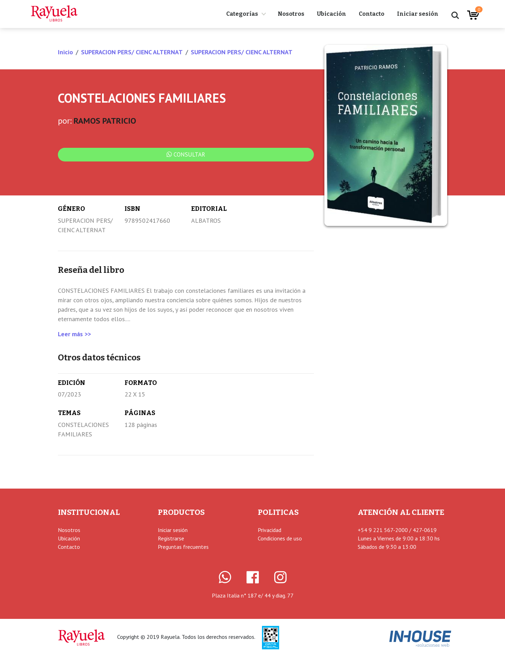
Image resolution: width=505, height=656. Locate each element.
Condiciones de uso (280, 538)
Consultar (186, 154)
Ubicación (331, 14)
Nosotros (291, 14)
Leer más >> (74, 334)
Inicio (65, 52)
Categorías (242, 14)
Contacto (371, 14)
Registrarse (171, 538)
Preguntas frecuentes (183, 546)
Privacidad (269, 529)
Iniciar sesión (417, 14)
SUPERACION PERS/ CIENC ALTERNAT (132, 52)
